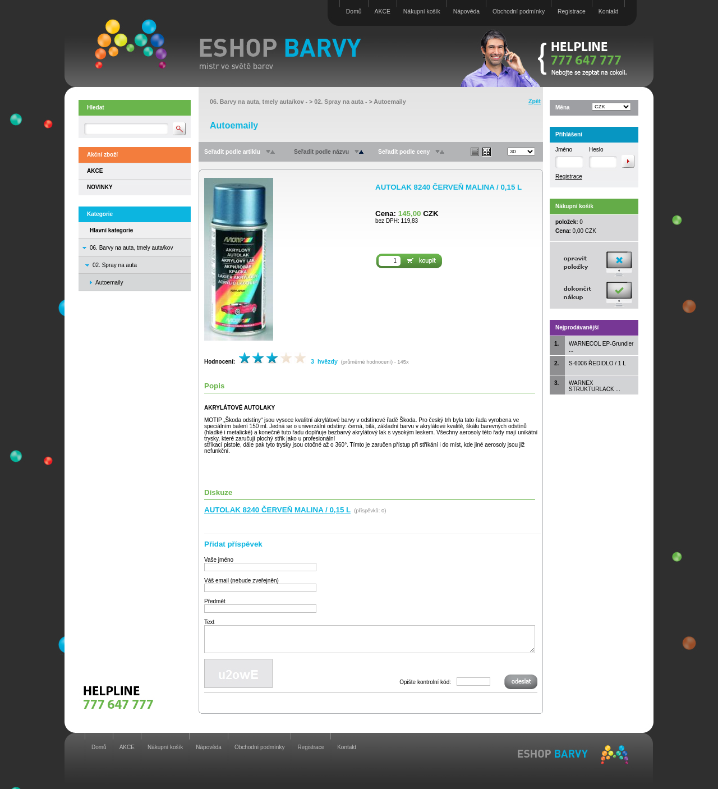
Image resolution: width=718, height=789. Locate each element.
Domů (354, 11)
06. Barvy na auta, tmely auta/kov (131, 248)
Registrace (572, 11)
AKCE (382, 11)
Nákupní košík (421, 11)
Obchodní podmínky (519, 11)
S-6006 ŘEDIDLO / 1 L (597, 363)
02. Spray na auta (115, 265)
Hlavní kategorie (111, 230)
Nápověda (466, 11)
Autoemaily (390, 101)
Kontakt (608, 11)
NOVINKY (100, 187)
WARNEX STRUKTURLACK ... (594, 386)
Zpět (534, 101)
